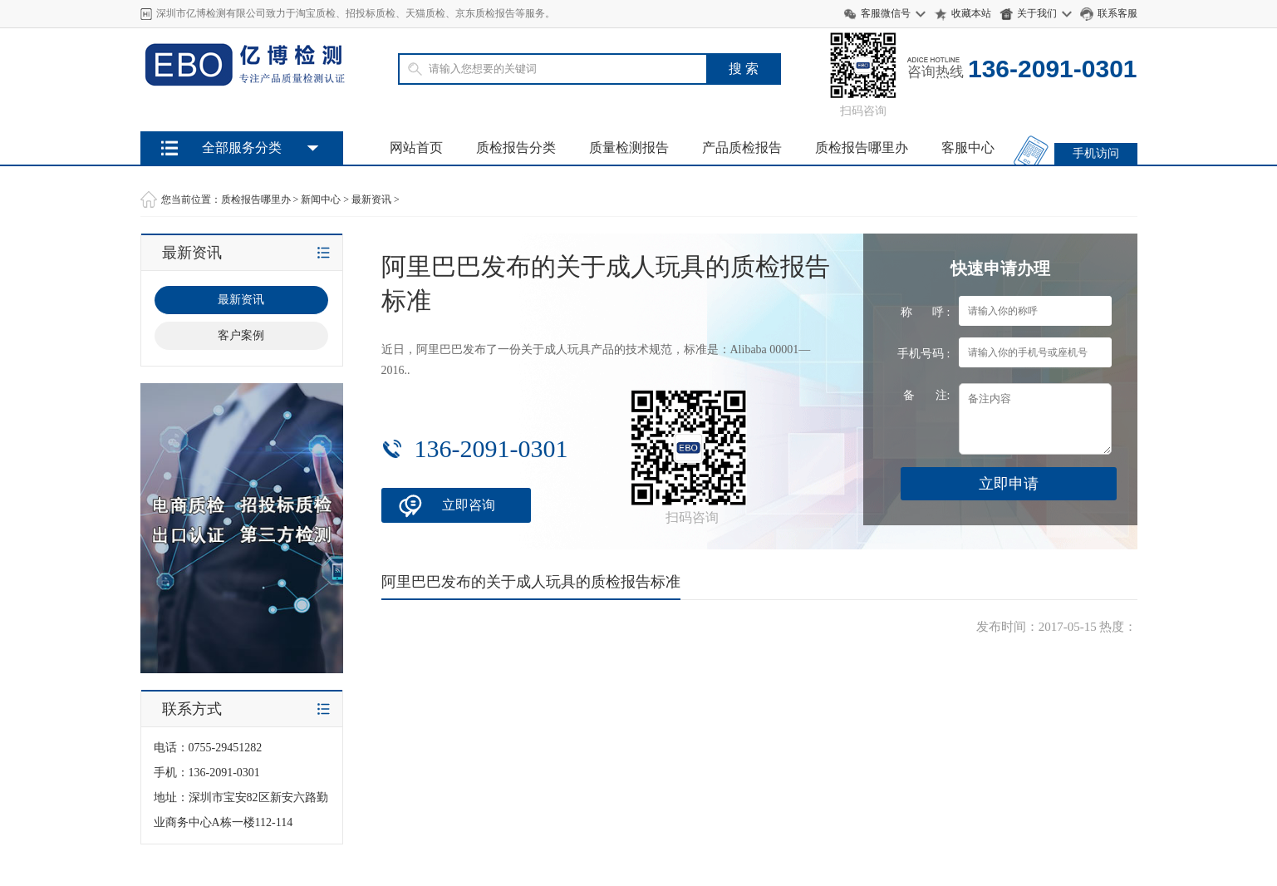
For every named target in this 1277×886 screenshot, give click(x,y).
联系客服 (1117, 13)
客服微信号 (886, 13)
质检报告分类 (516, 147)
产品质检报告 (742, 147)
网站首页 (416, 147)
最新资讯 (371, 199)
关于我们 (1037, 13)
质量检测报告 (629, 147)
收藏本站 (971, 13)
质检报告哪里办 (861, 147)
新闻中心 (321, 199)
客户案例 (241, 335)
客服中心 (968, 147)
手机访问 (1096, 153)
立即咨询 (468, 505)
